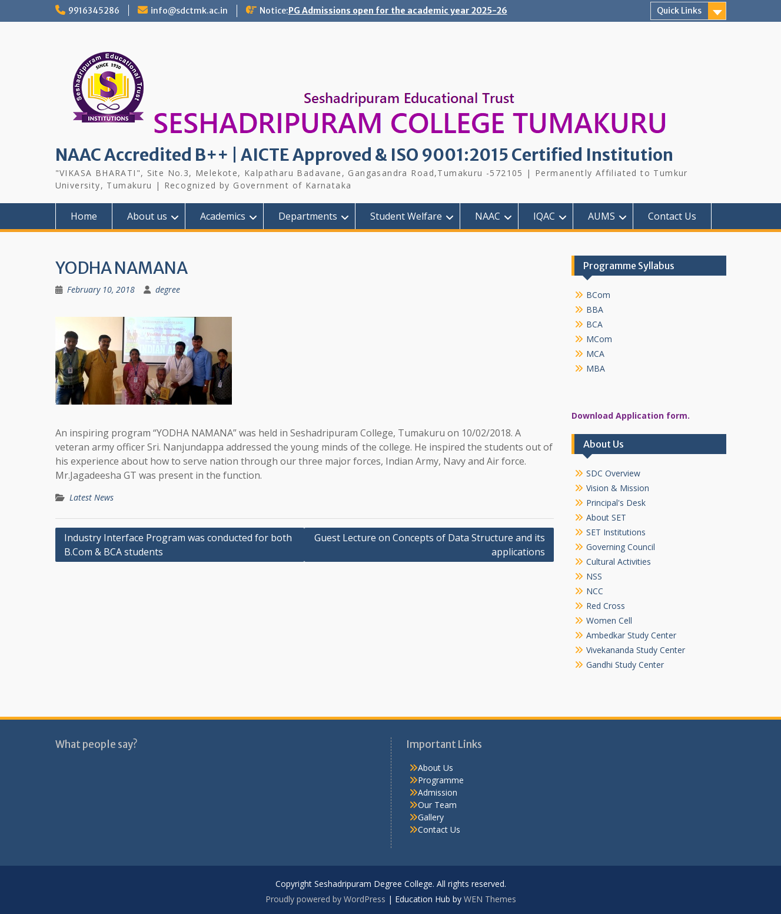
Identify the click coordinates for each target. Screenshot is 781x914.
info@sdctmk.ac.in (189, 10)
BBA (594, 309)
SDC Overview (613, 473)
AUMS (601, 216)
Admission (437, 792)
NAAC (487, 216)
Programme (441, 780)
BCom (598, 294)
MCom (599, 339)
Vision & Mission (617, 488)
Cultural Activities (618, 561)
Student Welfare (406, 216)
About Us (435, 767)
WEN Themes (490, 899)
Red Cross (605, 605)
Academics (222, 216)
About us (147, 216)
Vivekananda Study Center (635, 649)
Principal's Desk (616, 502)
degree (167, 289)
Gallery (431, 817)
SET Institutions (616, 532)
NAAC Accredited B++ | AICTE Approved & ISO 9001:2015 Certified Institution (364, 154)
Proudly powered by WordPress (325, 899)
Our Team (437, 804)
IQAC (544, 216)
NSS (594, 576)
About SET (606, 517)
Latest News (91, 497)
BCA (594, 324)
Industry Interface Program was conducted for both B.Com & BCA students (178, 544)
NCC (594, 591)
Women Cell (609, 620)
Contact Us (672, 216)
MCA (595, 353)
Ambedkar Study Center (631, 635)
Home (84, 216)
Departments (307, 216)
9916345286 (93, 10)
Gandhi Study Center (625, 664)
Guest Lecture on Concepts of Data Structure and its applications (429, 544)
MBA (595, 368)
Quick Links (679, 10)
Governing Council (620, 546)
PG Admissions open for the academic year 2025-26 (397, 10)
